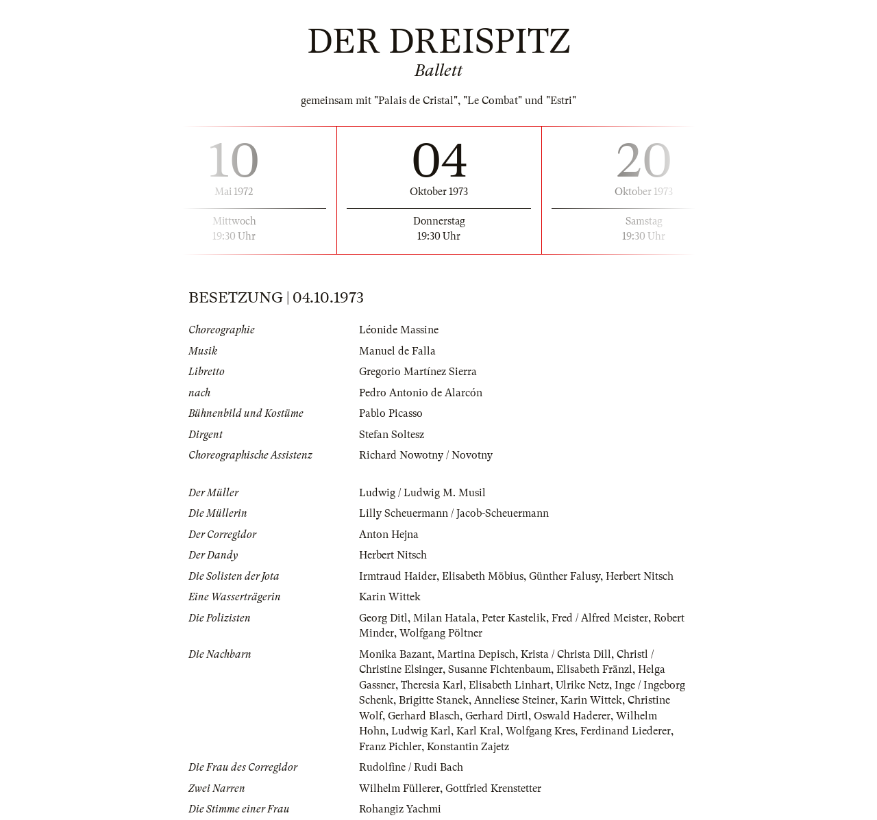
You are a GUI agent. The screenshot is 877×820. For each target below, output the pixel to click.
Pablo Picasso (391, 413)
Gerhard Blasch (424, 716)
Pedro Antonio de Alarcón (420, 393)
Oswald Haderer (572, 716)
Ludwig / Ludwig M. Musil (422, 493)
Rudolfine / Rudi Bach (411, 767)
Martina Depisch (476, 654)
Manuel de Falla (397, 351)
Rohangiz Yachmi (400, 809)
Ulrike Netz (582, 685)
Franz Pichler (390, 747)
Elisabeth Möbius (482, 576)
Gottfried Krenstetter (493, 788)
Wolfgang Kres (540, 731)
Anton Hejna (389, 534)
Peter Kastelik (514, 618)
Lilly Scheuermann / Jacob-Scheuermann (454, 513)
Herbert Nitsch (393, 555)
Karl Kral (478, 731)
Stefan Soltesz (391, 434)
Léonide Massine (398, 330)
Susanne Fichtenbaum (499, 669)
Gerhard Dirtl (496, 716)
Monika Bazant (395, 654)
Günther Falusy (564, 576)
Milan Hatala (444, 618)
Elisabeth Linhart (509, 685)
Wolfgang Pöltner (440, 633)
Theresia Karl (432, 685)
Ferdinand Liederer (625, 731)
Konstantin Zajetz (468, 747)
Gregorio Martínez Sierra (418, 372)
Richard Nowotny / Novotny (426, 455)
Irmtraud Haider (397, 576)
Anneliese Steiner (514, 700)
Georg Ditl (383, 618)
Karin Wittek (390, 597)
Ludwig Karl (421, 731)
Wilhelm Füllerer (399, 788)
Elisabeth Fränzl (594, 669)
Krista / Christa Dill (566, 654)
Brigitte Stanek (434, 700)
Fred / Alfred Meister (600, 618)
